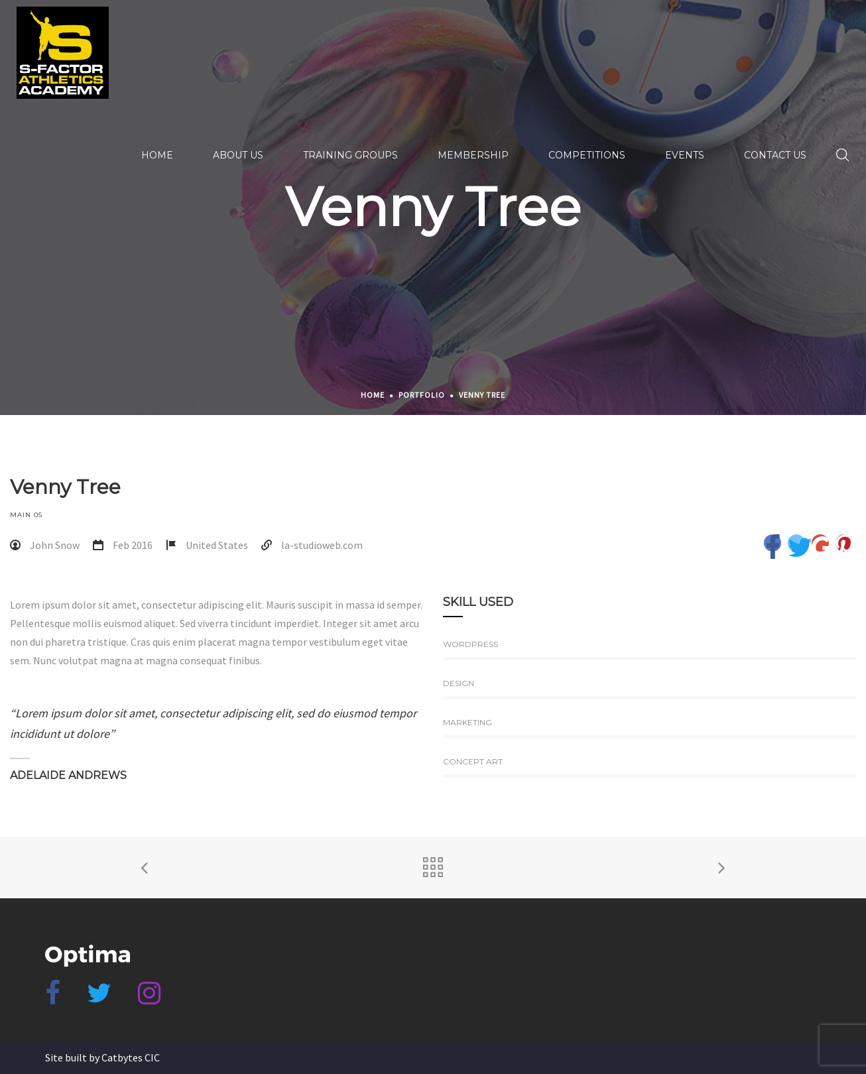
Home (373, 395)
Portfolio (422, 395)
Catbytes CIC (130, 1057)
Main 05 (26, 514)
